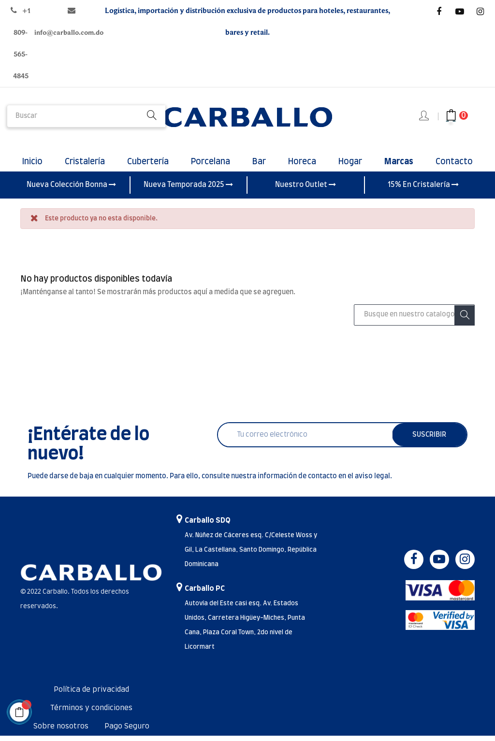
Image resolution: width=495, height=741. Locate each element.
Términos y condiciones (91, 713)
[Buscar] (414, 320)
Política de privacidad (91, 695)
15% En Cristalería (423, 190)
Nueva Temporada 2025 (188, 190)
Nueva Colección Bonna (71, 190)
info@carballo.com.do (68, 32)
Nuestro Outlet (305, 190)
